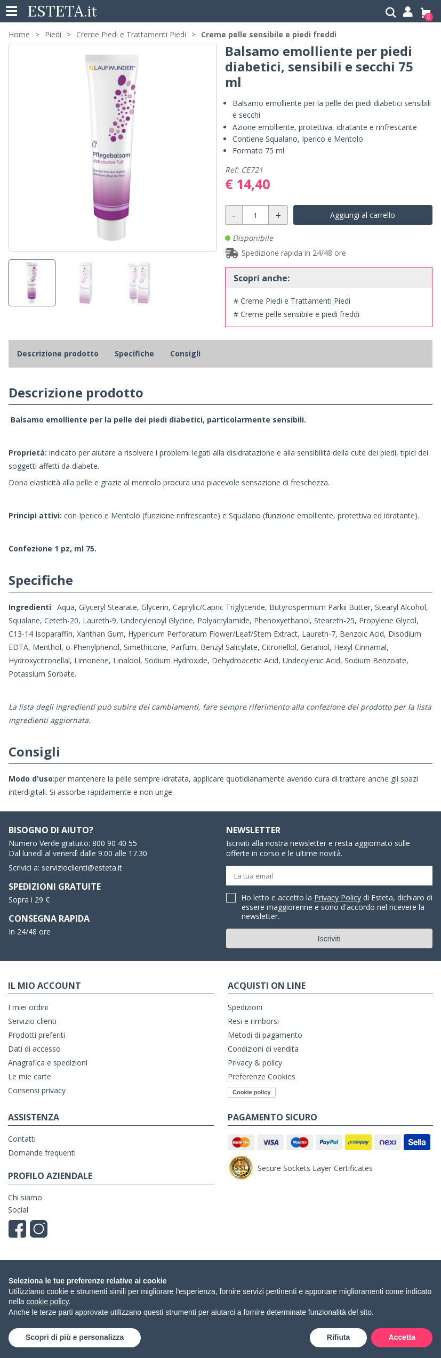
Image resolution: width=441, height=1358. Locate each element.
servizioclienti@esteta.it (82, 868)
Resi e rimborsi (253, 1021)
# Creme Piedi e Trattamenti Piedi (292, 301)
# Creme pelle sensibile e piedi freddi (296, 314)
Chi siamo (25, 1197)
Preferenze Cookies (261, 1076)
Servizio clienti (32, 1021)
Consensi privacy (37, 1090)
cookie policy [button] (47, 1301)
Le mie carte (29, 1076)
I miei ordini (28, 1007)
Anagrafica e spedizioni (47, 1063)
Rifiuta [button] (338, 1337)
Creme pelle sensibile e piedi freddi (268, 34)
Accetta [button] (401, 1337)
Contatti (22, 1139)
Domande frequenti (42, 1153)
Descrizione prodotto (58, 353)
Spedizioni (245, 1007)
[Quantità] (255, 215)
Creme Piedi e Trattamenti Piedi (131, 34)
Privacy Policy (337, 897)
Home (19, 34)
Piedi (53, 34)
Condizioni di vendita (263, 1049)
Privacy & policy (255, 1063)
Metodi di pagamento (265, 1035)
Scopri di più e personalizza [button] (75, 1337)
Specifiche (134, 353)
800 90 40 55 (114, 843)
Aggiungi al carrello (362, 215)
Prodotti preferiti (36, 1035)
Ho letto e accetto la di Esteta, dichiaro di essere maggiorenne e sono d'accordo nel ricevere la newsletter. (337, 907)
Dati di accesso (34, 1049)
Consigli (185, 353)
